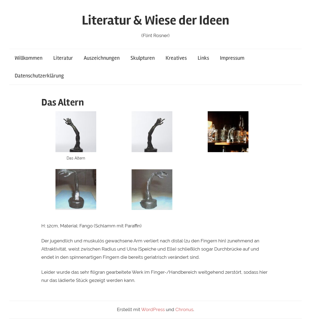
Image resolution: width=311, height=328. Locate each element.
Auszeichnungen (102, 58)
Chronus (184, 309)
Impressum (232, 58)
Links (203, 58)
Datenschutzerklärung (39, 75)
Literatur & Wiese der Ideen (155, 20)
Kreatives (176, 58)
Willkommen (28, 58)
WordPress (153, 309)
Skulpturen (142, 58)
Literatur (63, 58)
